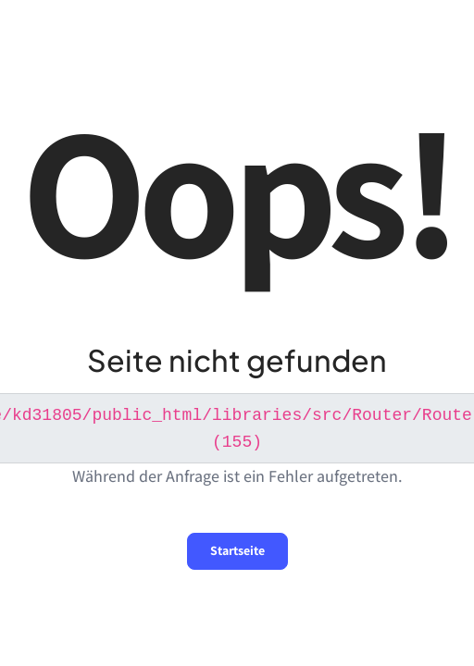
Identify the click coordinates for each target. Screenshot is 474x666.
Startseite (237, 548)
